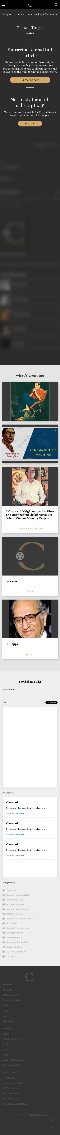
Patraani (11, 581)
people (6, 14)
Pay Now (30, 123)
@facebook (8, 792)
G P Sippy (12, 644)
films (30, 591)
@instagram (8, 689)
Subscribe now (30, 79)
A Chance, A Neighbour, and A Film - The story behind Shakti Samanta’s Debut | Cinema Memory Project (30, 515)
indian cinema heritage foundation (37, 14)
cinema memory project (30, 528)
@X (4, 702)
